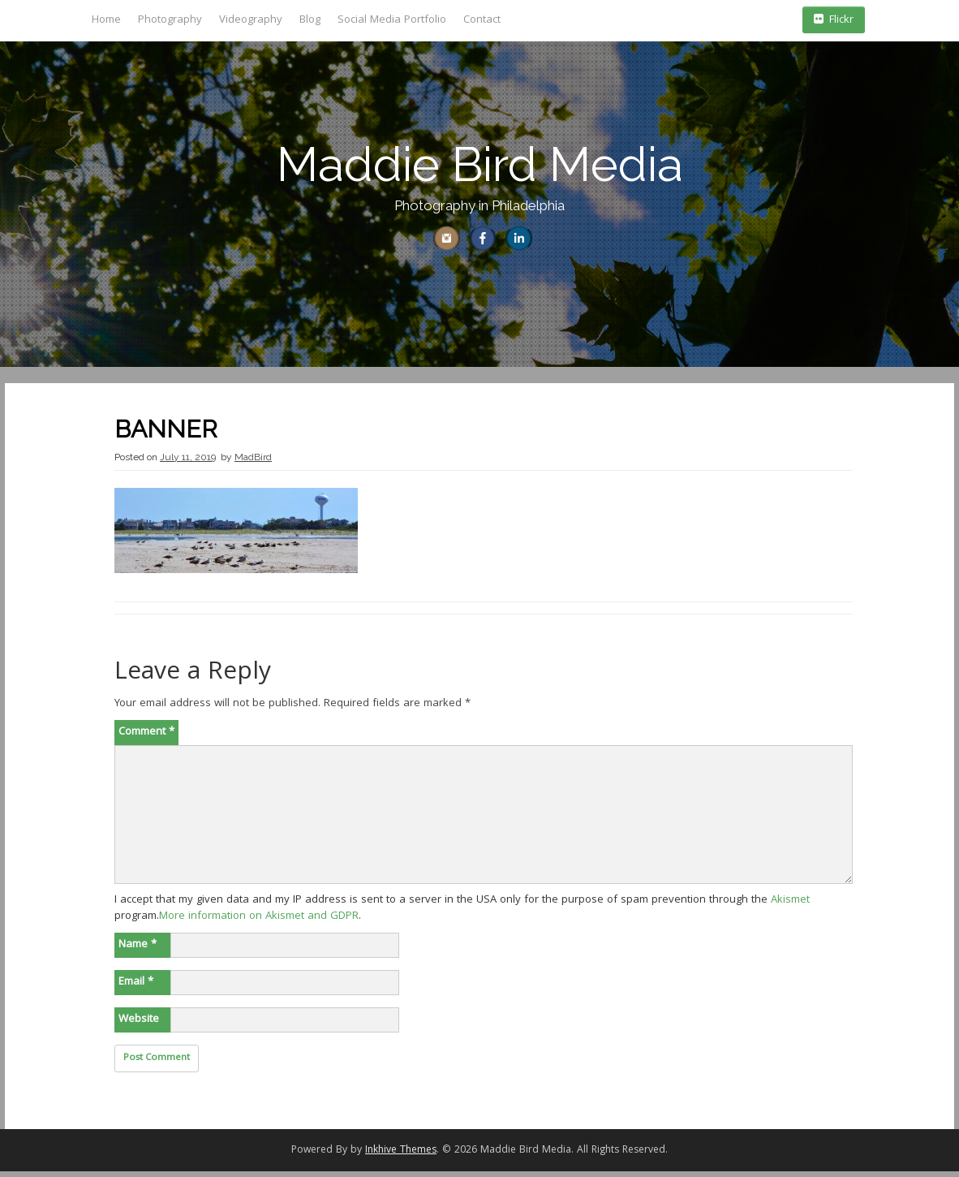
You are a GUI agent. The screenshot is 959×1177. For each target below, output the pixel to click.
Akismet (790, 906)
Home (106, 20)
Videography (250, 20)
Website (138, 1025)
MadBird (253, 462)
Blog (309, 20)
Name (137, 950)
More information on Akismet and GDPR (259, 922)
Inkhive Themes (400, 1156)
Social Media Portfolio (392, 20)
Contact (482, 20)
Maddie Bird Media (480, 164)
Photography (170, 20)
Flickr (834, 20)
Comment (146, 738)
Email (135, 988)
